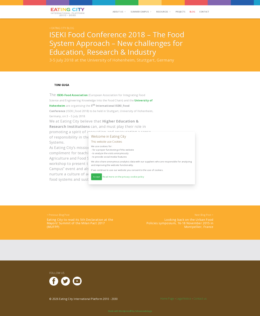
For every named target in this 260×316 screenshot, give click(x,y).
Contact (204, 11)
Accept (96, 176)
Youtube (78, 281)
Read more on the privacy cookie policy (123, 176)
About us (118, 11)
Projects (180, 11)
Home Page (167, 298)
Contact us (200, 298)
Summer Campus (140, 11)
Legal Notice (184, 298)
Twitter (67, 281)
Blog (192, 11)
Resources (162, 11)
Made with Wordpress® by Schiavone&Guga (130, 311)
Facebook (55, 281)
